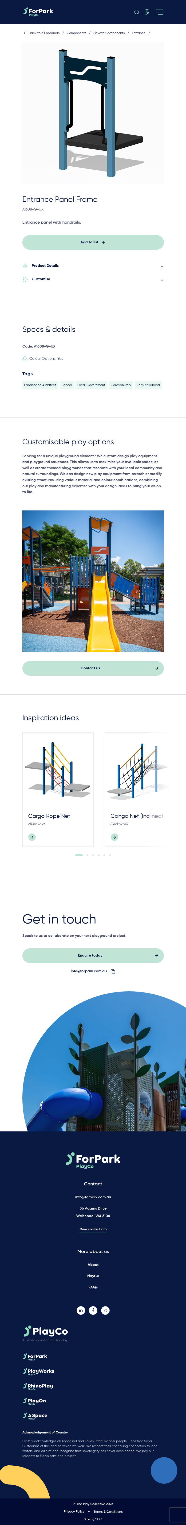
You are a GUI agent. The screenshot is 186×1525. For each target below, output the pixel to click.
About (93, 1265)
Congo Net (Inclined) (137, 819)
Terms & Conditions (108, 1512)
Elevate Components (109, 33)
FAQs (93, 1287)
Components (76, 33)
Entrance (139, 33)
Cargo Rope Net (49, 819)
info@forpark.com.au (93, 1197)
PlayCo (93, 1276)
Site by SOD (93, 1519)
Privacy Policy (74, 1511)
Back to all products (41, 33)
